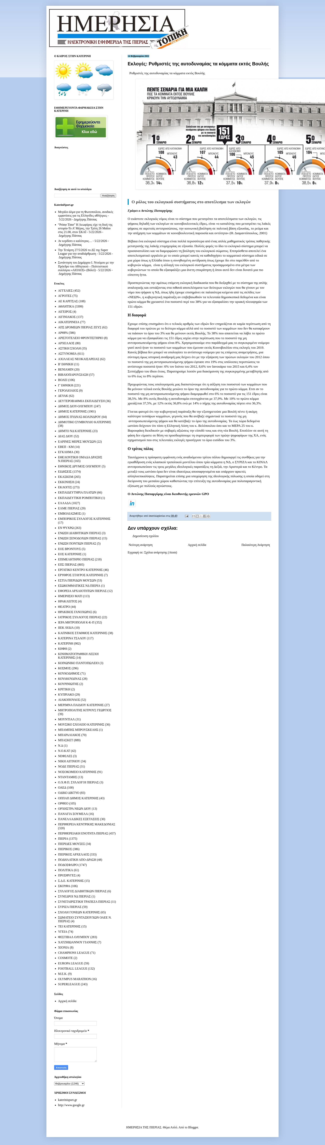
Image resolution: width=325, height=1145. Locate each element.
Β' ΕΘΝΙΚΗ (65, 364)
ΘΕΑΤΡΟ (64, 606)
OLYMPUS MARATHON (74, 979)
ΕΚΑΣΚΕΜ (65, 476)
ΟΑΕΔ (62, 787)
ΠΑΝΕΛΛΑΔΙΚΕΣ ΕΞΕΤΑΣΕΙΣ (78, 819)
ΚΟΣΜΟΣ (64, 668)
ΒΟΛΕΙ (62, 380)
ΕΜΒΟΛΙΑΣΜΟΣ (69, 513)
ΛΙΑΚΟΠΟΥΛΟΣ (69, 699)
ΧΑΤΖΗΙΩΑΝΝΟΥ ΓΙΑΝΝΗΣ (77, 942)
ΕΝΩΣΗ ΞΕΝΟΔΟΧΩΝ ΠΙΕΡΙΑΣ (79, 538)
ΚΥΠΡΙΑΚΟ (66, 694)
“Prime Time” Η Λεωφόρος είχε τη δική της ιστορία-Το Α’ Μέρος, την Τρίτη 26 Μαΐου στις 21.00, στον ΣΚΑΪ (85, 228)
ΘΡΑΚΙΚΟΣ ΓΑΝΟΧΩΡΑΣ (75, 612)
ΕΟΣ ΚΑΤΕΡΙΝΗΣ (70, 554)
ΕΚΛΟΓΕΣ (65, 487)
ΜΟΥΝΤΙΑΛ (66, 719)
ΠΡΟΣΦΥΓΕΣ (67, 875)
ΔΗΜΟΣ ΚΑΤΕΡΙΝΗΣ (72, 411)
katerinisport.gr (67, 1099)
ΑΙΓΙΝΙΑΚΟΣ (67, 316)
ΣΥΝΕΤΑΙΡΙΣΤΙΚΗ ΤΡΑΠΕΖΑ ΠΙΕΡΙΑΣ (84, 901)
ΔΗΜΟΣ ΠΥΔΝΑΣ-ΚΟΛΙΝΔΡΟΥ (79, 416)
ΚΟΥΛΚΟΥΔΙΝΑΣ (69, 678)
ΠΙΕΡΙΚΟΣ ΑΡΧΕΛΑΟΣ (73, 854)
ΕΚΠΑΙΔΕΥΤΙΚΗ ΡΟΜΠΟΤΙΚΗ (79, 497)
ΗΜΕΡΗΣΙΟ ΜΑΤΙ (70, 596)
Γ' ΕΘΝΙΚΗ (65, 385)
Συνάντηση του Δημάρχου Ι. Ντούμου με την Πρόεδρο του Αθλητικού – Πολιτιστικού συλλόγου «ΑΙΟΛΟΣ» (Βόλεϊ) (86, 266)
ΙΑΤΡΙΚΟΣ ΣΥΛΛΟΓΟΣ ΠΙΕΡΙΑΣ (79, 617)
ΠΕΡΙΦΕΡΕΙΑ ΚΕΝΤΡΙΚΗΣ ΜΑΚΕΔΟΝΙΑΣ (86, 824)
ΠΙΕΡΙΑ (63, 838)
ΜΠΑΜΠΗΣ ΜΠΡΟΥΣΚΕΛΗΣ (78, 729)
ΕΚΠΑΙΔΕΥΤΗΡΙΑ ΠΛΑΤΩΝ (77, 492)
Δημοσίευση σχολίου (146, 536)
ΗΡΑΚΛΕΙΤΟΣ (67, 601)
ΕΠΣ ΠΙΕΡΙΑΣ (67, 564)
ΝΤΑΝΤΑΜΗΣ (67, 777)
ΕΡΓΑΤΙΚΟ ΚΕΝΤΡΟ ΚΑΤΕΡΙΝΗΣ (80, 569)
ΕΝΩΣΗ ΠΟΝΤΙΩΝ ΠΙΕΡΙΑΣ (77, 543)
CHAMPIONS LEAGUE (73, 952)
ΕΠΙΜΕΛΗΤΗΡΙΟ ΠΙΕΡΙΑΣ (76, 559)
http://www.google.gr (71, 1105)
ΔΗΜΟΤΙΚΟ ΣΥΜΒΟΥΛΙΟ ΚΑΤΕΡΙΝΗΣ (84, 422)
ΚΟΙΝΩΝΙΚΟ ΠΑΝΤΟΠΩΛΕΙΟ (78, 663)
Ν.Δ (60, 745)
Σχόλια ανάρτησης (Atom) (160, 552)
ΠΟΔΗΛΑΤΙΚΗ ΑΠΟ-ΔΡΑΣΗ (77, 859)
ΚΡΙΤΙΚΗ (64, 689)
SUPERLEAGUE (69, 984)
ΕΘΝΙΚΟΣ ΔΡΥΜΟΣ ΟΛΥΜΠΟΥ (79, 466)
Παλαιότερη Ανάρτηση (255, 544)
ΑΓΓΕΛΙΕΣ (65, 290)
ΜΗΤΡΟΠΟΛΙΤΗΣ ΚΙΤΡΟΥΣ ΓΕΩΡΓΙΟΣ (84, 710)
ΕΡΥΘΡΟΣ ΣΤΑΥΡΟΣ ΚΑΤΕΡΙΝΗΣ (80, 575)
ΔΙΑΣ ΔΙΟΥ (65, 436)
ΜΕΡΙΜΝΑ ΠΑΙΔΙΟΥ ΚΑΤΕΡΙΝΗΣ (81, 705)
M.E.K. (62, 973)
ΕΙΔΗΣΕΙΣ (65, 471)
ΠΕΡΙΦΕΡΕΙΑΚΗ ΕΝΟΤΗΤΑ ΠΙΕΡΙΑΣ (83, 833)
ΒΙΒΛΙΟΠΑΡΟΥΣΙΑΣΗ (73, 374)
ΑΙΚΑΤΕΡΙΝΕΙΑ (68, 322)
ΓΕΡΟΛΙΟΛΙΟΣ (68, 390)
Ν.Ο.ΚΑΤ (64, 750)
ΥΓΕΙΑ (62, 931)
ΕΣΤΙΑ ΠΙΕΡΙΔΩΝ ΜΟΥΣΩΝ (77, 580)
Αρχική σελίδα (197, 544)
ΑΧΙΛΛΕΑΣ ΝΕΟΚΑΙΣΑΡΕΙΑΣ (78, 359)
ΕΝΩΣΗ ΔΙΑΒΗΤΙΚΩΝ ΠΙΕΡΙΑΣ (79, 533)
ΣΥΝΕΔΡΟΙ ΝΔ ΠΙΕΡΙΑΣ (74, 896)
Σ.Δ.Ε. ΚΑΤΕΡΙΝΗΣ (71, 880)
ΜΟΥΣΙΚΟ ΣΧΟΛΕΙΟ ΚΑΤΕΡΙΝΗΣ (81, 724)
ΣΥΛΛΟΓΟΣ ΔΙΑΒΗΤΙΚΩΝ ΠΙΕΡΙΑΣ (82, 891)
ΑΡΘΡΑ (63, 332)
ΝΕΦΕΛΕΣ (65, 756)
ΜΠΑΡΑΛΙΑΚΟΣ (69, 735)
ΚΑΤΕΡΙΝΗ (65, 643)
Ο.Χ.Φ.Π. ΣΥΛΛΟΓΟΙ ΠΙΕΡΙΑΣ (78, 782)
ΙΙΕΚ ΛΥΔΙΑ (66, 627)
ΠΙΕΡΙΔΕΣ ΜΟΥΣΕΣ (71, 843)
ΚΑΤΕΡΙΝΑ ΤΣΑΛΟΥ (72, 638)
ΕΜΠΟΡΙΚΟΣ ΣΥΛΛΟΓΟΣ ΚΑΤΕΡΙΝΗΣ (84, 518)
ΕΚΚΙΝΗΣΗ (66, 482)
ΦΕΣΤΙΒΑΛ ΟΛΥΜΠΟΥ (74, 937)
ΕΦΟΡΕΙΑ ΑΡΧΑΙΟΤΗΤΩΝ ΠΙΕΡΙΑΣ (82, 591)
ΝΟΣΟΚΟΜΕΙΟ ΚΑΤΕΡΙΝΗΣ (77, 772)
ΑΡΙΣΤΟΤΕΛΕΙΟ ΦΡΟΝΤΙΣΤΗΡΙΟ (80, 338)
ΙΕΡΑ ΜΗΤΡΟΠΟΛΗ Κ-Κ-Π (76, 622)
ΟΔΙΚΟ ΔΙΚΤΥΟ (68, 792)
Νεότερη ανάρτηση (141, 544)
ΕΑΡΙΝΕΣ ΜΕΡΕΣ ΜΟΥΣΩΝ (77, 441)
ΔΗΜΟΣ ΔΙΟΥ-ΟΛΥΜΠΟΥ (75, 406)
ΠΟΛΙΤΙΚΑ (65, 870)
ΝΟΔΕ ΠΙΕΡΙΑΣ (68, 766)
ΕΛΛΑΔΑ (64, 503)
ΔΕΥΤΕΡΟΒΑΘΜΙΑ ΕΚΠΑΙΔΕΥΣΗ (81, 401)
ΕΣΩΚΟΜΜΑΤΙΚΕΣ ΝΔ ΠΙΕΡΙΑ (79, 585)
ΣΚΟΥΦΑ (64, 886)
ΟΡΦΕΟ (63, 803)
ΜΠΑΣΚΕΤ (65, 740)
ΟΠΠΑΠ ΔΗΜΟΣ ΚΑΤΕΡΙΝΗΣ (78, 798)
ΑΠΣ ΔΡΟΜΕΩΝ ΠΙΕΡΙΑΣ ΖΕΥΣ (79, 327)
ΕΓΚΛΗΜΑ (66, 452)
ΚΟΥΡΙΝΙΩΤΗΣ (68, 684)
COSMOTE (65, 958)
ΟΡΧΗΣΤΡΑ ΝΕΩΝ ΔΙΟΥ (74, 808)
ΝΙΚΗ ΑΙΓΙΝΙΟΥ (69, 761)
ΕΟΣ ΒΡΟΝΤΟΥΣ (69, 549)
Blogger (193, 1127)
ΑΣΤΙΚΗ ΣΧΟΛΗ (69, 348)
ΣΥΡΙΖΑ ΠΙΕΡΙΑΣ (69, 906)
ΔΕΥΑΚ (63, 395)
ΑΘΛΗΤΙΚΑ (66, 306)
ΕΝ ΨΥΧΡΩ (66, 527)
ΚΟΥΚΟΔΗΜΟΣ (69, 673)
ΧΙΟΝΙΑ (63, 947)
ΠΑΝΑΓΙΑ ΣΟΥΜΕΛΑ (73, 813)
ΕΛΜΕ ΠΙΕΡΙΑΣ (69, 508)
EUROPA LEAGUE (70, 963)
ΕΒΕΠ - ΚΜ (66, 446)
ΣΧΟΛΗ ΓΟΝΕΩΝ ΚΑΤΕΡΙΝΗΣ (79, 912)
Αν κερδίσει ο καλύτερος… (75, 240)
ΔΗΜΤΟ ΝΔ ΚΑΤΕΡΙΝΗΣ (75, 431)
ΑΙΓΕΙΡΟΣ (65, 311)
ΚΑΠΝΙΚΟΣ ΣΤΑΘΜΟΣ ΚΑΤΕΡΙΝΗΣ (82, 633)
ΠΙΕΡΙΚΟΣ (65, 849)
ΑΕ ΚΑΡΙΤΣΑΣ (68, 301)
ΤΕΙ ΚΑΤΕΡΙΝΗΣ (69, 926)
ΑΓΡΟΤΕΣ (65, 295)
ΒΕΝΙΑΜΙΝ (66, 369)
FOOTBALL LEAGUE (72, 968)
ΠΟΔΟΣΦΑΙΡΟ (68, 865)
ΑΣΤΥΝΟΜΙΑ (67, 353)
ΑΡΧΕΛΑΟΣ (66, 343)
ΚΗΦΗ (62, 648)
